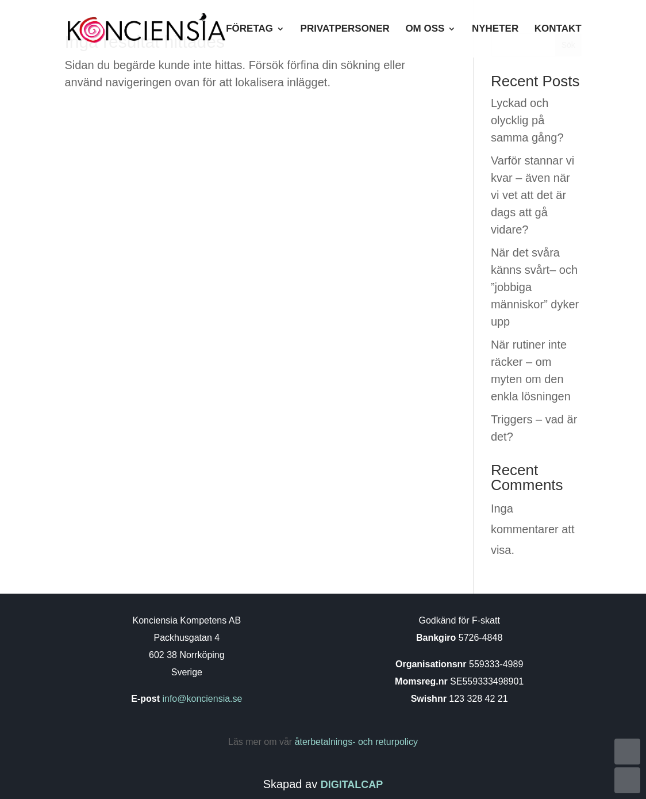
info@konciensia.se (201, 699)
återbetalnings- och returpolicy (356, 742)
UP (627, 751)
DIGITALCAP (352, 784)
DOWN (627, 780)
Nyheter (495, 29)
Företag (249, 29)
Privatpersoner (345, 29)
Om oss (424, 29)
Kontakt (558, 29)
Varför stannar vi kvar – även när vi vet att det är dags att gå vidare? (532, 195)
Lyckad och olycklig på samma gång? (527, 120)
